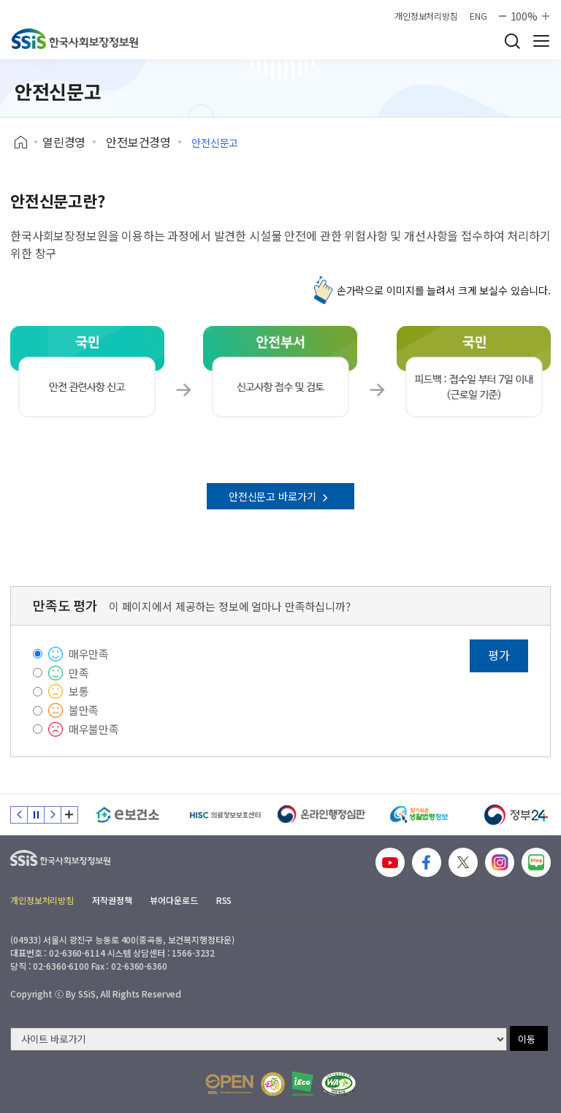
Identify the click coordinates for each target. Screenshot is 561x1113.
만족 (79, 672)
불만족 (84, 710)
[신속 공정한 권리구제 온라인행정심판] (321, 815)
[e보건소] (127, 815)
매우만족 (89, 653)
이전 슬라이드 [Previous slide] (19, 815)
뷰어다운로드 (173, 900)
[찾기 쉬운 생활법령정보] (419, 815)
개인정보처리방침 (426, 16)
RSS (224, 900)
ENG (478, 16)
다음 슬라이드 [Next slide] (52, 815)
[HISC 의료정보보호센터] (224, 815)
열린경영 (63, 142)
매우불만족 (94, 729)
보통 (79, 691)
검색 (512, 41)
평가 (499, 655)
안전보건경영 (138, 142)
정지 (36, 815)
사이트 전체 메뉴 (541, 41)
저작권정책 (111, 900)
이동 (526, 1039)
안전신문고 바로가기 (280, 496)
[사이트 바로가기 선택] (258, 1039)
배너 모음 (69, 815)
